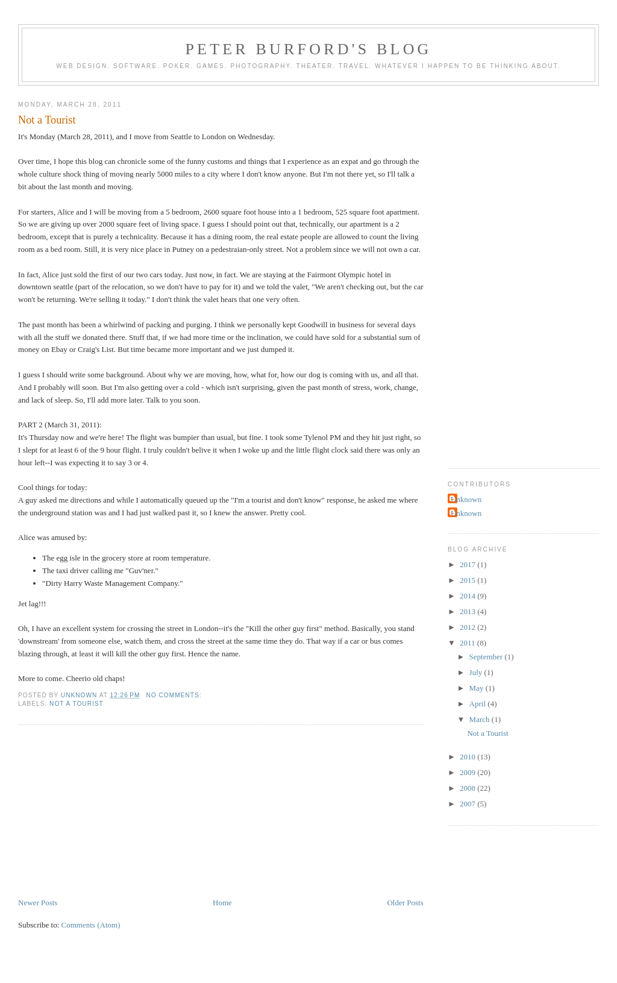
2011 (468, 642)
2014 (468, 595)
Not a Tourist (46, 120)
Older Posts (405, 902)
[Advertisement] (108, 812)
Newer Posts (37, 902)
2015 (468, 580)
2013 (468, 611)
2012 (468, 627)
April (478, 703)
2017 (468, 564)
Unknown (466, 499)
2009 (468, 772)
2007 (468, 803)
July (476, 672)
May (477, 687)
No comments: (175, 695)
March (480, 719)
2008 (468, 788)
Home (222, 902)
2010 (468, 756)
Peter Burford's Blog (308, 49)
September (487, 656)
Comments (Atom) (91, 924)
